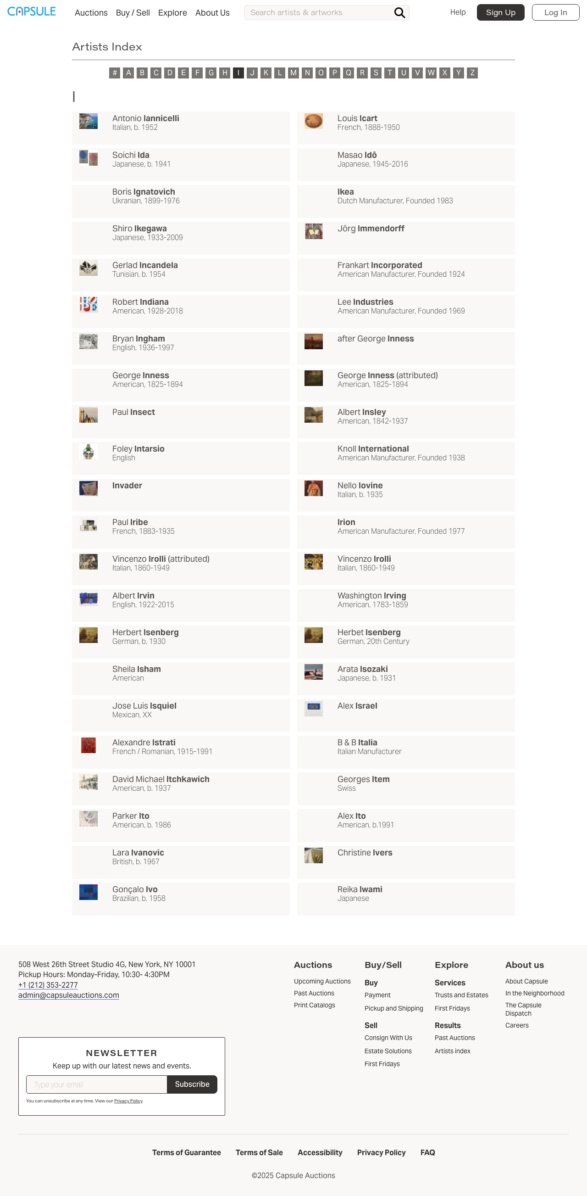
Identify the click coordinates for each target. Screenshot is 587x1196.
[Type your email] (96, 1084)
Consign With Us (388, 1038)
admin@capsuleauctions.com (68, 995)
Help (458, 12)
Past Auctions (455, 1038)
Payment (378, 995)
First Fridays (382, 1064)
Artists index (453, 1051)
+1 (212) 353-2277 (48, 985)
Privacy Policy (128, 1101)
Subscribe (192, 1084)
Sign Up (500, 12)
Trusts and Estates (461, 995)
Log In (555, 12)
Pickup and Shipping (394, 1008)
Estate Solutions (388, 1051)
